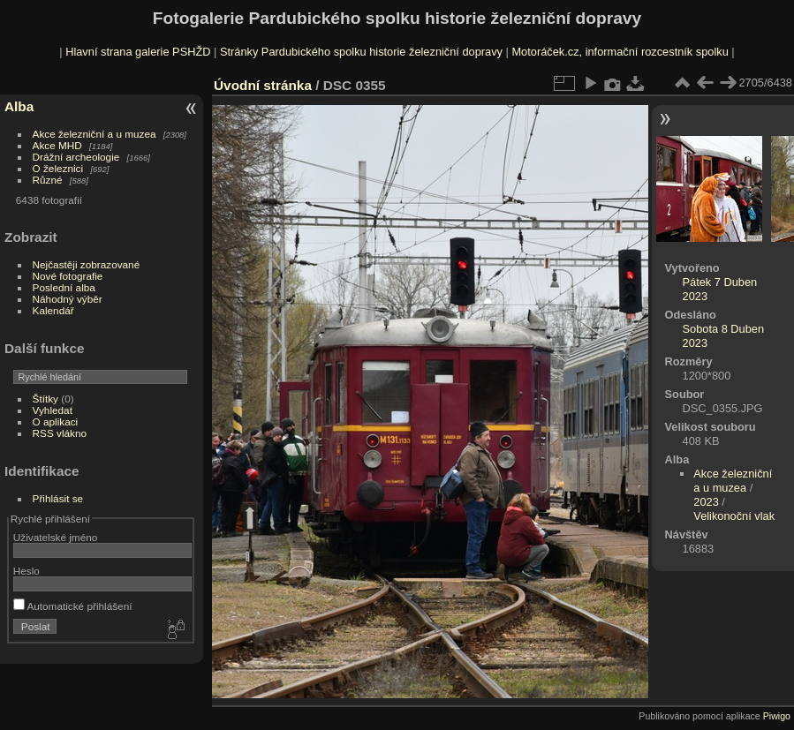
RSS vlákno (60, 433)
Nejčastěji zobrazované (86, 264)
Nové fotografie (68, 276)
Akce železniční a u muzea (94, 133)
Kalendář (53, 310)
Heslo (26, 570)
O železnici (58, 168)
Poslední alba (64, 287)
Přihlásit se (58, 498)
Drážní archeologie (76, 156)
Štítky (45, 398)
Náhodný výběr (67, 299)
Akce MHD (57, 145)
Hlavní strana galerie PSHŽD (137, 51)
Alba (19, 106)
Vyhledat (52, 410)
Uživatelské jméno (55, 537)
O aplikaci (56, 421)
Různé (48, 179)
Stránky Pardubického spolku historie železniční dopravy (361, 51)
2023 (705, 501)
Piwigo (776, 716)
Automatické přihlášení (72, 606)
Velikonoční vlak (734, 516)
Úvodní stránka (263, 85)
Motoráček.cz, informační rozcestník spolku (619, 51)
